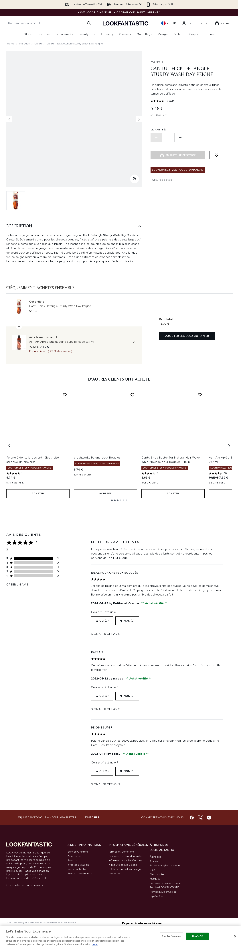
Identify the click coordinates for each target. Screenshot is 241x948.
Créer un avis (17, 584)
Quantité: (158, 129)
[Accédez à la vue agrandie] (134, 179)
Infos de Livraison (78, 864)
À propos (155, 856)
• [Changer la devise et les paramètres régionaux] (168, 23)
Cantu (38, 43)
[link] (195, 23)
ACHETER (38, 493)
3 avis (170, 101)
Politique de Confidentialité (125, 856)
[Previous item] (9, 445)
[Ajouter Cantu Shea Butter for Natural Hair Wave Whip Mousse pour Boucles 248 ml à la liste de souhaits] (199, 394)
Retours (72, 860)
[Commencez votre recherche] (49, 23)
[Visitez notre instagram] (209, 817)
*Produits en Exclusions (123, 864)
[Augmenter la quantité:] (180, 137)
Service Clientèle (78, 851)
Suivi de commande (80, 873)
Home (11, 43)
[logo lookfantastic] (125, 23)
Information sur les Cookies (125, 860)
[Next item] (229, 445)
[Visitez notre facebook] (191, 817)
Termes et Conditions (122, 851)
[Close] (235, 936)
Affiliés (154, 861)
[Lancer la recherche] (89, 23)
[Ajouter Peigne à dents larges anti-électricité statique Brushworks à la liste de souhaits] (64, 394)
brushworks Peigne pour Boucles (97, 457)
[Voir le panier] (222, 23)
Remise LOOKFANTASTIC (165, 887)
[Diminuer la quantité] (156, 137)
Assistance (74, 856)
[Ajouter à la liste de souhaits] (216, 155)
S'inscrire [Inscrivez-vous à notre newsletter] (92, 817)
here (95, 944)
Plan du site (157, 874)
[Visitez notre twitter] (200, 817)
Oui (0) (102, 620)
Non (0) (127, 620)
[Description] (74, 226)
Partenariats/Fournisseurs (165, 865)
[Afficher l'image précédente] (9, 119)
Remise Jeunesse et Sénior (166, 883)
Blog (152, 869)
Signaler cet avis (105, 634)
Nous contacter (77, 869)
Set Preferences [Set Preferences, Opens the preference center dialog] (171, 936)
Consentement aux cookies (24, 885)
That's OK (197, 936)
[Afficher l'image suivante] (139, 119)
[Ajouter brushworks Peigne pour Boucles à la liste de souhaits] (132, 394)
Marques (24, 43)
